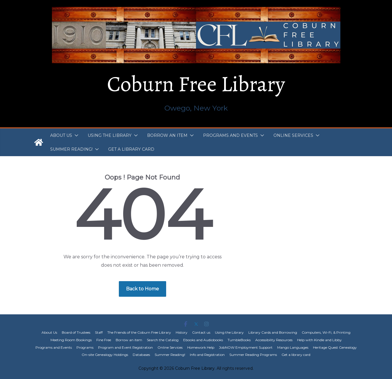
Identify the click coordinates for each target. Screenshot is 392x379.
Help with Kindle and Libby (319, 340)
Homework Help (200, 347)
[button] (75, 135)
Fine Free (103, 340)
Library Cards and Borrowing (272, 332)
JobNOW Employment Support (246, 347)
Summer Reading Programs (253, 354)
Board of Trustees (76, 332)
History (181, 332)
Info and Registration (207, 354)
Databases (141, 354)
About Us (61, 135)
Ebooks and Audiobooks (203, 340)
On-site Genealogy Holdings (105, 354)
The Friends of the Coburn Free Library (139, 332)
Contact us (201, 332)
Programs (84, 347)
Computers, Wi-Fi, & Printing (326, 332)
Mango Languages (292, 347)
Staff (99, 332)
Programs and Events (230, 135)
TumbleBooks (239, 340)
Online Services (293, 135)
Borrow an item (167, 135)
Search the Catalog (163, 340)
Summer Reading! (71, 149)
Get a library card (131, 149)
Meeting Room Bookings (71, 340)
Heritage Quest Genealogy (335, 347)
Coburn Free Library (196, 84)
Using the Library (110, 135)
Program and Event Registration (125, 347)
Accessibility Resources (273, 340)
